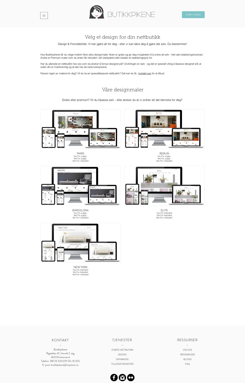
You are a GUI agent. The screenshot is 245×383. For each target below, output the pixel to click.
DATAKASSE (122, 359)
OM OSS (187, 349)
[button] (44, 15)
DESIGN (122, 354)
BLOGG (187, 359)
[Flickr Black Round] (131, 377)
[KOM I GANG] (193, 14)
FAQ (187, 364)
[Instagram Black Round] (122, 377)
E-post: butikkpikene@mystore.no (60, 365)
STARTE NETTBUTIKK (122, 349)
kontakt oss (144, 73)
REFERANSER (187, 354)
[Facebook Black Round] (114, 377)
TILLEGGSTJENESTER (122, 364)
